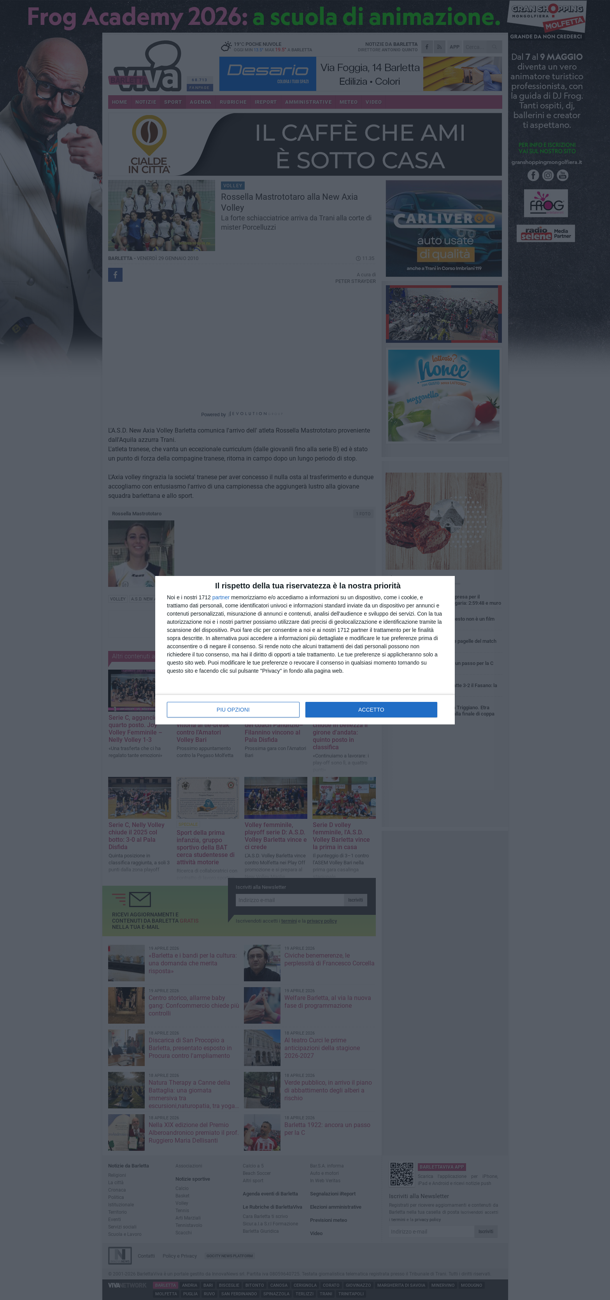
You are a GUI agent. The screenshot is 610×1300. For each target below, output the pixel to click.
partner (221, 597)
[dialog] (305, 650)
